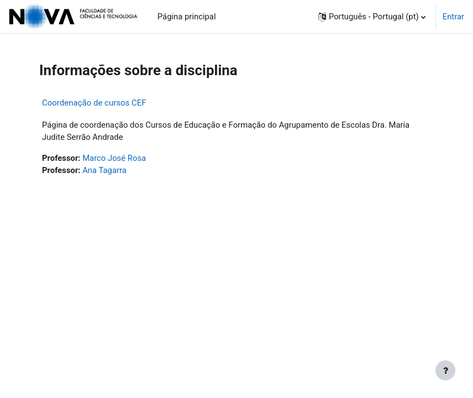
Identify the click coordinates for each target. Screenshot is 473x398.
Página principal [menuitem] (186, 17)
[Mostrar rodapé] (445, 370)
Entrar (453, 17)
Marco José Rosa (114, 158)
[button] (372, 16)
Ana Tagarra (104, 170)
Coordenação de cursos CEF (94, 103)
